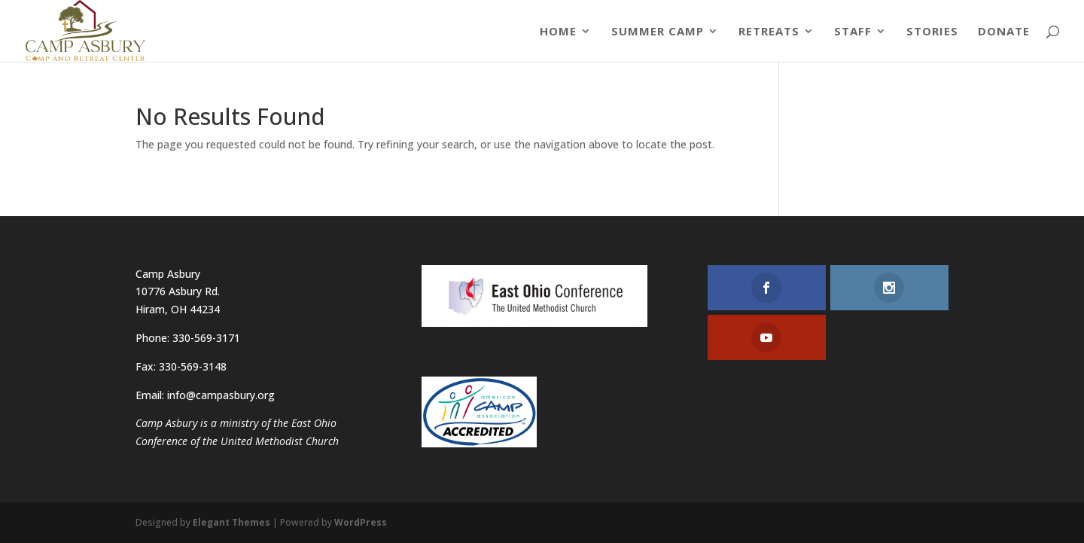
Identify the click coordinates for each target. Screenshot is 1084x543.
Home (558, 32)
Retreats (768, 32)
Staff (853, 32)
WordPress (360, 522)
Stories (932, 32)
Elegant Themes (231, 522)
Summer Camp (657, 32)
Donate (1004, 32)
